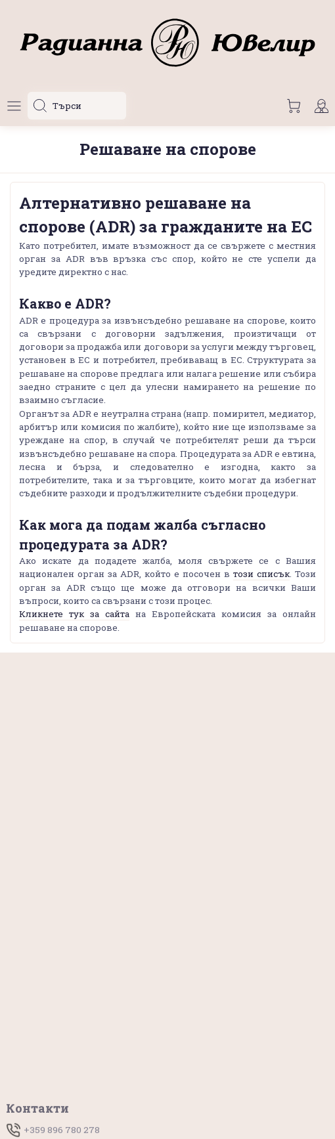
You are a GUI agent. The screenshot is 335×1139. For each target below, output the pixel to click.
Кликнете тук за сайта (74, 614)
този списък (261, 574)
